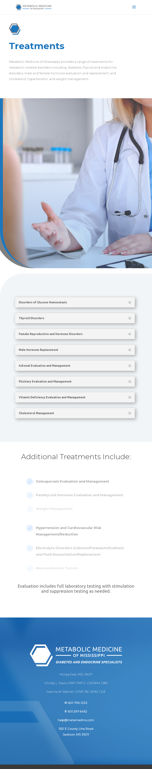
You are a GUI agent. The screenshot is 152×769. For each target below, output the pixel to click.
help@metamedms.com (76, 720)
